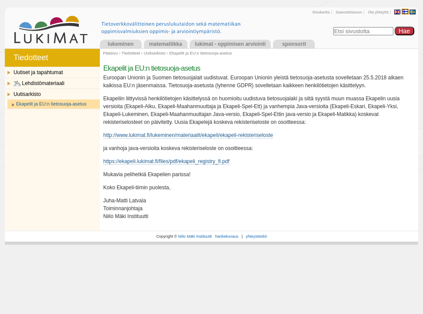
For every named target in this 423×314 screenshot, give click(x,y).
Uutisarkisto (155, 53)
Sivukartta (320, 12)
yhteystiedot (256, 236)
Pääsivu (110, 53)
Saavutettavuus (349, 12)
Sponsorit (294, 44)
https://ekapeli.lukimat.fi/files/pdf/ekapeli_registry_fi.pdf (166, 161)
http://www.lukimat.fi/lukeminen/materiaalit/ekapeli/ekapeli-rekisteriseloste (188, 135)
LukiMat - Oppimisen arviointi (230, 44)
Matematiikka (165, 44)
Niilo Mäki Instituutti (195, 236)
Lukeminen (120, 44)
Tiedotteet (131, 53)
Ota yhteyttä (378, 12)
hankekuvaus (226, 236)
